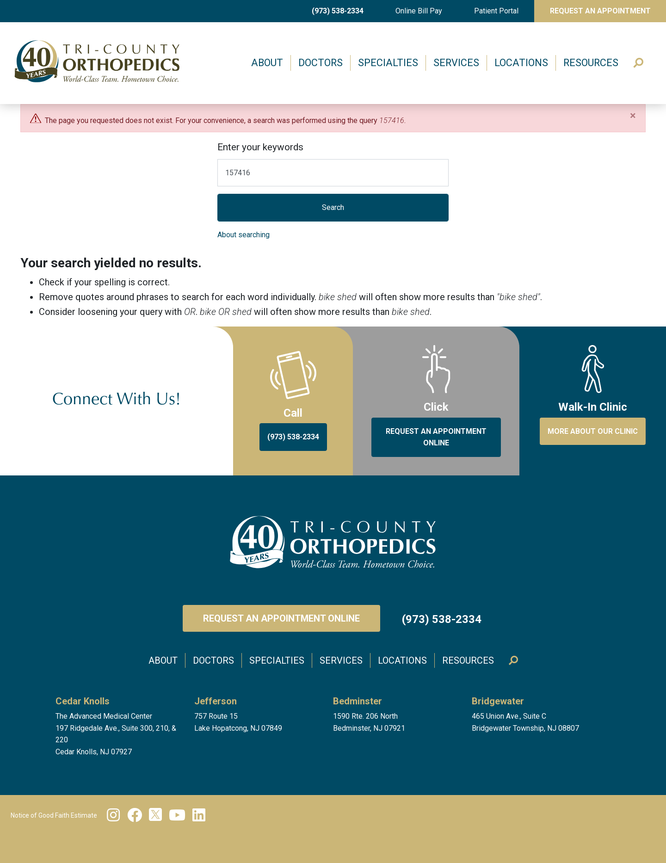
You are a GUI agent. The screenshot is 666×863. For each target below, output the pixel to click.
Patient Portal (496, 10)
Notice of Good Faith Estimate (54, 815)
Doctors (320, 62)
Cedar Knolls (83, 701)
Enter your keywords (260, 147)
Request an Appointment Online (281, 618)
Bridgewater (498, 701)
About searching (243, 234)
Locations (521, 62)
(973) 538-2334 (338, 10)
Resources (590, 62)
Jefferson (215, 701)
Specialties (388, 62)
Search (639, 63)
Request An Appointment (600, 10)
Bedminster (357, 701)
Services (456, 62)
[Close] (633, 116)
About (267, 62)
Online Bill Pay (418, 10)
